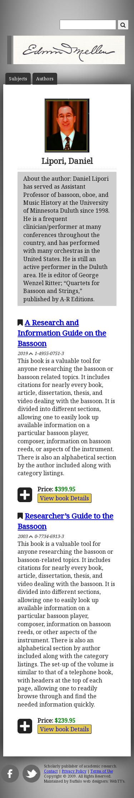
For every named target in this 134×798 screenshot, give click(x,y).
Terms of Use (101, 771)
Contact (51, 771)
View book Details (64, 498)
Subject (18, 78)
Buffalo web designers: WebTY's (97, 781)
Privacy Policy (74, 771)
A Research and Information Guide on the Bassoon (62, 332)
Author (45, 78)
